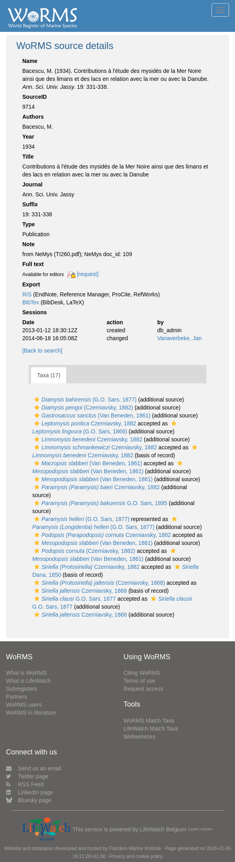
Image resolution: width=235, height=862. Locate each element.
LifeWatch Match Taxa (150, 728)
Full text (33, 264)
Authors (33, 117)
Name (29, 61)
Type (28, 224)
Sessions (34, 312)
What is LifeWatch (28, 681)
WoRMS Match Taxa (148, 720)
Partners (16, 697)
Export (31, 284)
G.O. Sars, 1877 (74, 599)
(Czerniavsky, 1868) (98, 583)
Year (28, 136)
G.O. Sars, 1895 (99, 503)
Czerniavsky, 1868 (79, 591)
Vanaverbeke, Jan (179, 338)
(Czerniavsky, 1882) (82, 407)
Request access (143, 689)
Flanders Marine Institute (135, 848)
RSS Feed (25, 784)
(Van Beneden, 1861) (91, 415)
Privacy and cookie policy (136, 856)
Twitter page (27, 776)
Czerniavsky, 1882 (84, 423)
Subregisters (21, 689)
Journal (32, 184)
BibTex (30, 302)
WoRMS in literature (31, 712)
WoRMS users (24, 704)
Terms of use (139, 681)
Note (28, 244)
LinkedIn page (29, 792)
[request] (87, 274)
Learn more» (200, 829)
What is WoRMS (26, 673)
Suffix (30, 204)
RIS (26, 294)
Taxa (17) (48, 375)
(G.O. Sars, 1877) (84, 399)
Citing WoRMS (141, 673)
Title (28, 156)
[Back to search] (42, 350)
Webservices (139, 736)
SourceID (34, 97)
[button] (36, 399)
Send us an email (33, 768)
